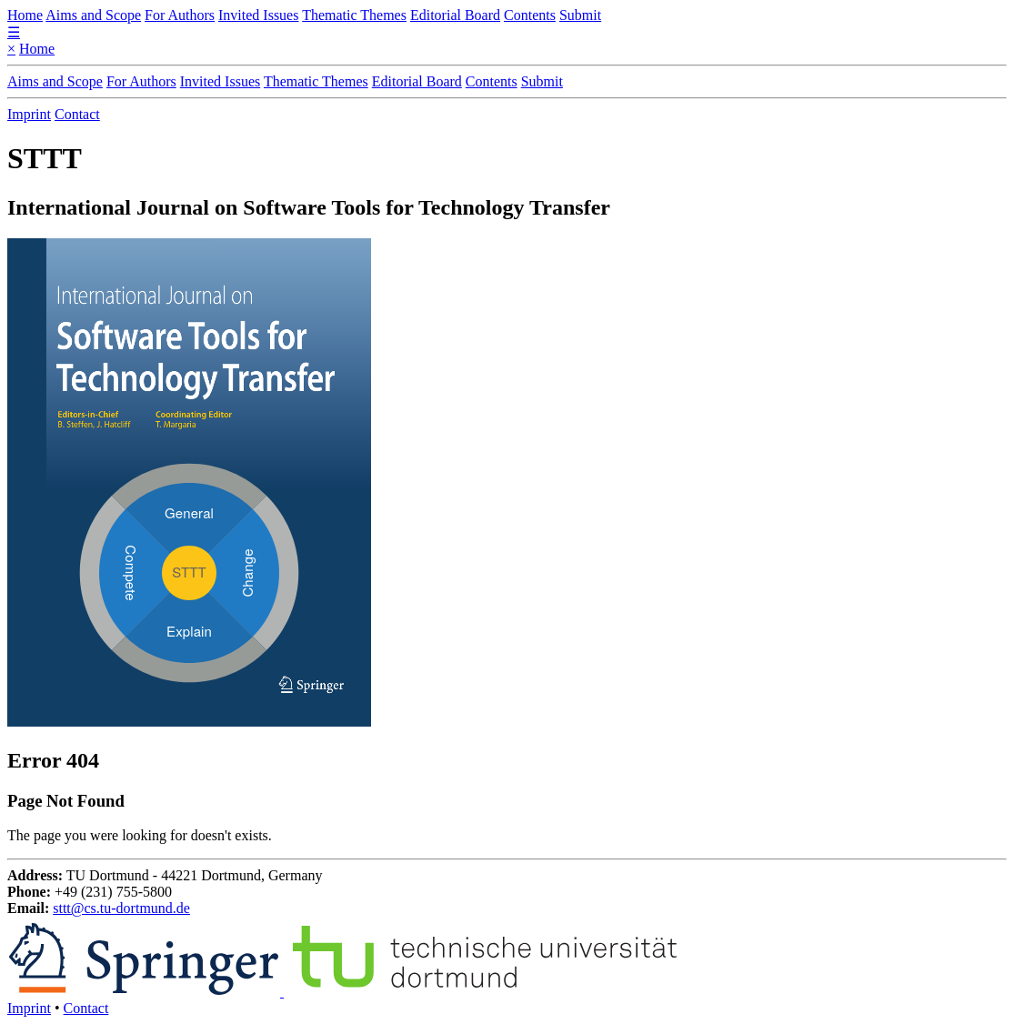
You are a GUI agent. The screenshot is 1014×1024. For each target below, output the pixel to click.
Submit (580, 15)
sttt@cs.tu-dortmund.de (121, 908)
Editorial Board (455, 15)
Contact (77, 114)
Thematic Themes (354, 15)
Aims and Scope (93, 15)
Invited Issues (258, 15)
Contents (530, 15)
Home (25, 15)
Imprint (29, 114)
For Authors (180, 15)
